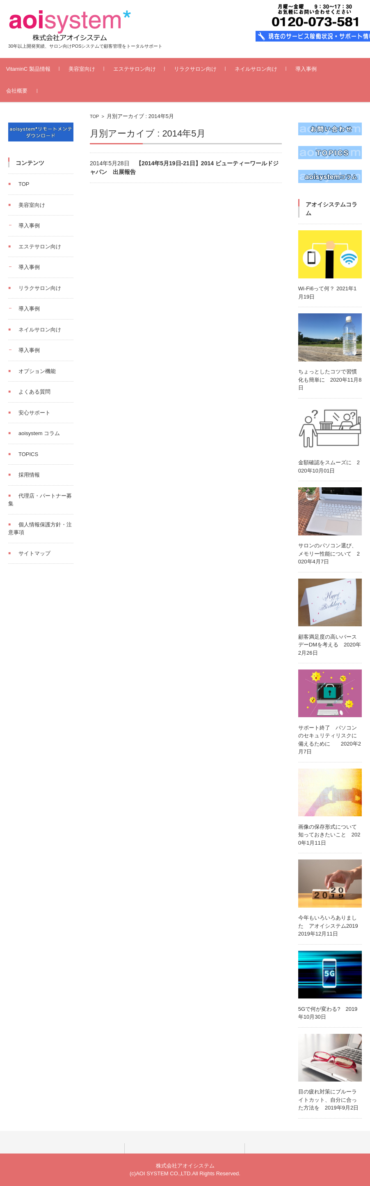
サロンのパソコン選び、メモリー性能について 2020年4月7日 (329, 553)
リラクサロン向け (206, 69)
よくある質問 (34, 392)
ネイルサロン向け (267, 69)
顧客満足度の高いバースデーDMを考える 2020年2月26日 (329, 645)
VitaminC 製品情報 (39, 69)
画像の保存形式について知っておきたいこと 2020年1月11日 (329, 835)
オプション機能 (37, 371)
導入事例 (317, 69)
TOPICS (28, 454)
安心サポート (34, 413)
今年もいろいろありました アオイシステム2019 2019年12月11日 (330, 926)
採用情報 (29, 475)
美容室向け (93, 69)
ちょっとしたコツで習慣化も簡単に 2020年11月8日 (330, 379)
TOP (94, 116)
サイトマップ (34, 553)
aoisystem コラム (39, 433)
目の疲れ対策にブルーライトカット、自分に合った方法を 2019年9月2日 (328, 1100)
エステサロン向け (145, 69)
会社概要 (28, 91)
